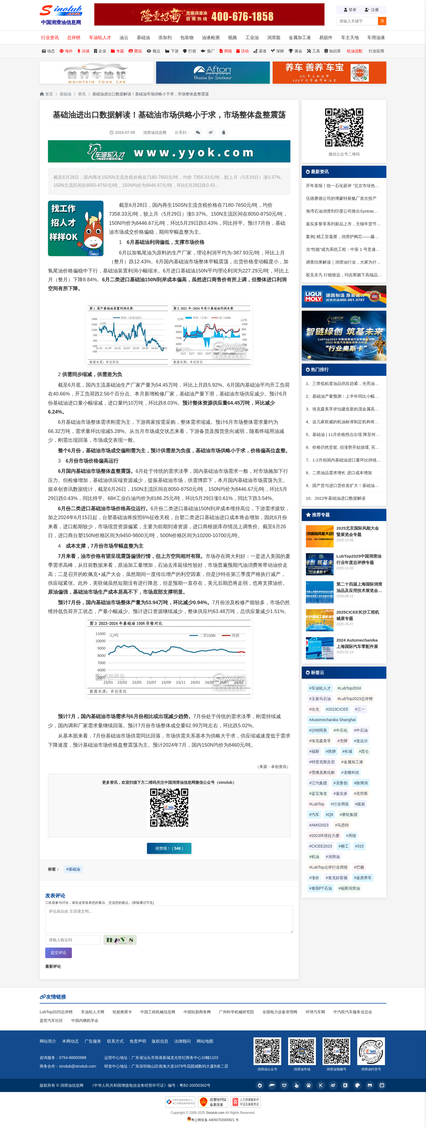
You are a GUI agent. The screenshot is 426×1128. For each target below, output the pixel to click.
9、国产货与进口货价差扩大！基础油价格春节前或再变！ (344, 485)
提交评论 (58, 952)
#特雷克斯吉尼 (322, 762)
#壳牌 (343, 741)
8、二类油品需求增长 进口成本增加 (339, 472)
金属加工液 (300, 37)
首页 (46, 94)
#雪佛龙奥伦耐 (322, 772)
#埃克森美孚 (320, 741)
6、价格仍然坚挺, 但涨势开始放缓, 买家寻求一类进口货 (344, 447)
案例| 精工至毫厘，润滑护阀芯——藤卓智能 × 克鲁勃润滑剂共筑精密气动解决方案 (344, 236)
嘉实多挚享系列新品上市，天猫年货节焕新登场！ (344, 223)
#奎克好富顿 (337, 878)
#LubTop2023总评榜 (355, 698)
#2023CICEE (337, 709)
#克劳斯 (361, 793)
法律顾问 (182, 1041)
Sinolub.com (215, 1113)
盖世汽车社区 (51, 1020)
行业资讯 (50, 37)
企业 (100, 51)
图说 (135, 51)
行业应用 (376, 51)
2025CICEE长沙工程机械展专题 (357, 615)
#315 (359, 846)
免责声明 (138, 1041)
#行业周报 (340, 804)
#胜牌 (331, 751)
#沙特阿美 (318, 730)
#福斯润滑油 (349, 888)
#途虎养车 (363, 878)
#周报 (351, 835)
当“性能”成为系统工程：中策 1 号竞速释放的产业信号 (344, 249)
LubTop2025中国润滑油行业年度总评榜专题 (358, 559)
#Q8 (329, 814)
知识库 (332, 51)
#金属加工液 (352, 762)
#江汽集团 (318, 783)
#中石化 (341, 730)
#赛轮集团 (348, 814)
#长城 (348, 751)
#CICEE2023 (320, 846)
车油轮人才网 (92, 1012)
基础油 (143, 37)
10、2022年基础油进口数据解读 (336, 498)
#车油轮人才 (320, 688)
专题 (117, 51)
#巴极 (359, 867)
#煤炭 (360, 804)
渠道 (260, 51)
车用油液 (376, 37)
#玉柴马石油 (320, 698)
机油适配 (354, 51)
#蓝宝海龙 (318, 793)
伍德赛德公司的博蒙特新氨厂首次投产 (341, 198)
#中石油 (361, 730)
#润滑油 (333, 856)
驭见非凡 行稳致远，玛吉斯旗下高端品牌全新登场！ (344, 274)
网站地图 (205, 1041)
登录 (350, 9)
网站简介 (48, 1041)
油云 (124, 37)
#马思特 (342, 825)
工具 (313, 51)
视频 (232, 37)
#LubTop (316, 804)
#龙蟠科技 (350, 772)
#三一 (360, 709)
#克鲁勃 (341, 783)
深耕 (277, 51)
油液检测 (211, 37)
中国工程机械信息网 (157, 1012)
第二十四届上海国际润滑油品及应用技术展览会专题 (359, 588)
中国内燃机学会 (84, 1020)
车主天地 (350, 37)
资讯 (82, 94)
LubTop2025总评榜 (56, 1012)
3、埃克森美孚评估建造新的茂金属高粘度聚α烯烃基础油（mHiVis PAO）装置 (344, 409)
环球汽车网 (315, 1012)
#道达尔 (361, 741)
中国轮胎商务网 (197, 1012)
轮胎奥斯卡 (122, 1012)
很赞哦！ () (169, 848)
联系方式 (115, 1041)
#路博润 (361, 783)
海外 (66, 51)
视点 (153, 51)
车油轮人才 (100, 37)
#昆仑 (364, 751)
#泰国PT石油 (320, 888)
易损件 (326, 37)
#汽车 (314, 814)
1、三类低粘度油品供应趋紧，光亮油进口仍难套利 (344, 383)
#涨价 (314, 878)
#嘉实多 (341, 793)
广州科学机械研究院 (236, 1012)
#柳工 (344, 846)
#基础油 (73, 869)
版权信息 (160, 1041)
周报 (226, 51)
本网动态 (70, 1041)
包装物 (187, 37)
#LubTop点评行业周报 (328, 867)
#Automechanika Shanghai (332, 720)
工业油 (252, 37)
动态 (48, 51)
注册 (372, 9)
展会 (295, 51)
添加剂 (165, 37)
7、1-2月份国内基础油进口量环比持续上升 (344, 460)
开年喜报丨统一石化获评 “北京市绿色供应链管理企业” (344, 185)
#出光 (314, 709)
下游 (172, 51)
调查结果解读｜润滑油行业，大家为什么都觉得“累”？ (344, 262)
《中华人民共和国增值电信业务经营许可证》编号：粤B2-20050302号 (150, 1085)
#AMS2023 (318, 825)
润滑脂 (273, 37)
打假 (189, 51)
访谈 (83, 51)
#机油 (314, 856)
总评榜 (73, 37)
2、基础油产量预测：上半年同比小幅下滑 (344, 396)
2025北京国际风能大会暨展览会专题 (357, 531)
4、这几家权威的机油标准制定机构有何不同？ (344, 421)
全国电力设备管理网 (279, 1012)
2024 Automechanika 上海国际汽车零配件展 (357, 643)
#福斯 (314, 751)
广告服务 (93, 1041)
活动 (242, 51)
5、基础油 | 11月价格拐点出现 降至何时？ (344, 434)
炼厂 (208, 51)
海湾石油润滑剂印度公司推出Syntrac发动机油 (344, 211)
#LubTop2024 (349, 688)
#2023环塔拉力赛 (324, 835)
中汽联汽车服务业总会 (352, 1012)
